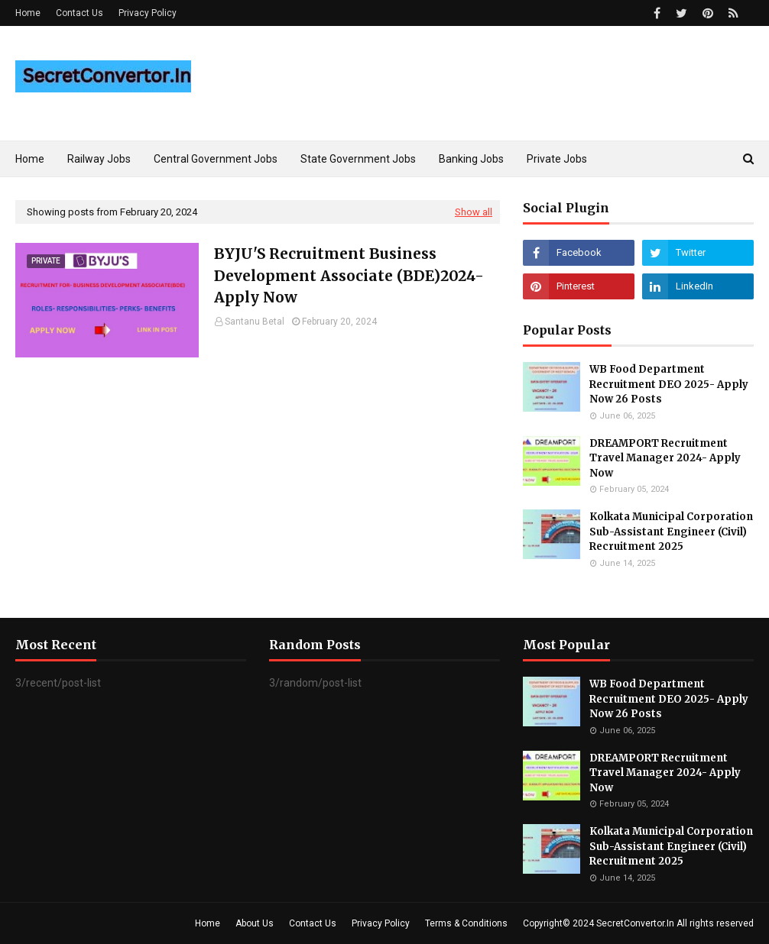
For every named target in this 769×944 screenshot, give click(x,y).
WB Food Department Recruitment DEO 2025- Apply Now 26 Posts (668, 384)
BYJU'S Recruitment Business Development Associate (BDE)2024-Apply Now (349, 275)
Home (28, 13)
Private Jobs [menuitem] (557, 159)
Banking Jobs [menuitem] (471, 159)
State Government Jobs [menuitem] (358, 159)
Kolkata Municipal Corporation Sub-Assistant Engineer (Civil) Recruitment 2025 (671, 531)
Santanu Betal (254, 321)
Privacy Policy (147, 13)
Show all (473, 212)
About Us (254, 923)
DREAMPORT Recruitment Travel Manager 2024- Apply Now (665, 458)
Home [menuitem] (29, 159)
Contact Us (79, 13)
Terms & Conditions (466, 923)
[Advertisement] (257, 487)
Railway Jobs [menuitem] (99, 159)
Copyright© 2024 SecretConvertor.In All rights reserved (638, 923)
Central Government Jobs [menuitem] (215, 159)
